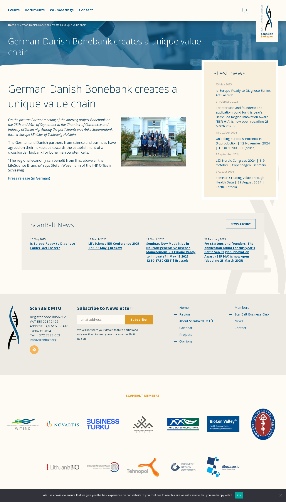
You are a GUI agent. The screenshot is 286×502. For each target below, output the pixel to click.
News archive (240, 224)
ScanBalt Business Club (252, 314)
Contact (86, 10)
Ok (239, 495)
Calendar (185, 328)
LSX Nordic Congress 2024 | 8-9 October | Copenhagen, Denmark (241, 162)
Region (184, 314)
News (239, 321)
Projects (185, 334)
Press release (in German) (29, 178)
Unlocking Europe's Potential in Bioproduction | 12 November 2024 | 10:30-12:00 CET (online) (243, 143)
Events (14, 10)
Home (12, 25)
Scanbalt (267, 21)
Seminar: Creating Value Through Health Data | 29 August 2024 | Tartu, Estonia (240, 182)
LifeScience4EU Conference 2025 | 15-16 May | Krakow (113, 245)
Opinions (185, 341)
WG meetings (62, 10)
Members (242, 307)
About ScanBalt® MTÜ (196, 321)
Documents (35, 10)
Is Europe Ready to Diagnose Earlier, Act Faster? (243, 92)
